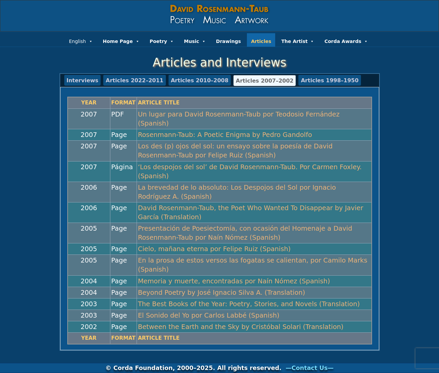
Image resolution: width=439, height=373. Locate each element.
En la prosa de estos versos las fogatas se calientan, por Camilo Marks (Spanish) (252, 265)
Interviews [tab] (83, 80)
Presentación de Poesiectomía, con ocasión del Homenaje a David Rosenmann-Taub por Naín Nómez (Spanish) (245, 233)
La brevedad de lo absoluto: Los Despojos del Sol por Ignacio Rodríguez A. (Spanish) (237, 192)
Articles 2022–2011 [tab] (134, 80)
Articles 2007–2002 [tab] (264, 81)
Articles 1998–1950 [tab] (329, 80)
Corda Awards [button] (346, 41)
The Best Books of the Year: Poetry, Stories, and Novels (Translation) (249, 304)
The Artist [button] (297, 41)
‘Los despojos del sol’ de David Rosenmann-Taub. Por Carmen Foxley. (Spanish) (250, 171)
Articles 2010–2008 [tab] (199, 80)
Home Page (121, 41)
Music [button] (195, 41)
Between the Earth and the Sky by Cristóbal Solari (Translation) (240, 327)
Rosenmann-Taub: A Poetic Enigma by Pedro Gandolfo (225, 135)
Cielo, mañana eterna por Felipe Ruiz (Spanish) (214, 249)
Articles (261, 41)
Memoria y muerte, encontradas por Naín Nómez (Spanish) (234, 281)
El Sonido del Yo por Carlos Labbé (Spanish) (209, 315)
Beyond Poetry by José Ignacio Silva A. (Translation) (221, 292)
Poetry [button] (162, 41)
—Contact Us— (310, 368)
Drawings (228, 41)
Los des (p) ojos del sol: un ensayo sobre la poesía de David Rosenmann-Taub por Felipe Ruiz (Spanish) (235, 150)
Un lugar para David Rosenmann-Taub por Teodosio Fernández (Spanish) (239, 118)
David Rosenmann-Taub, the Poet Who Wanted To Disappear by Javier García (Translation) (250, 212)
